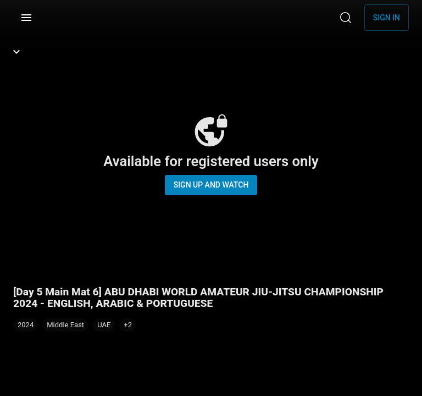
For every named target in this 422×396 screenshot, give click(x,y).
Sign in (386, 17)
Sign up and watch (211, 184)
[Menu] (26, 17)
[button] (127, 325)
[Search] (345, 17)
